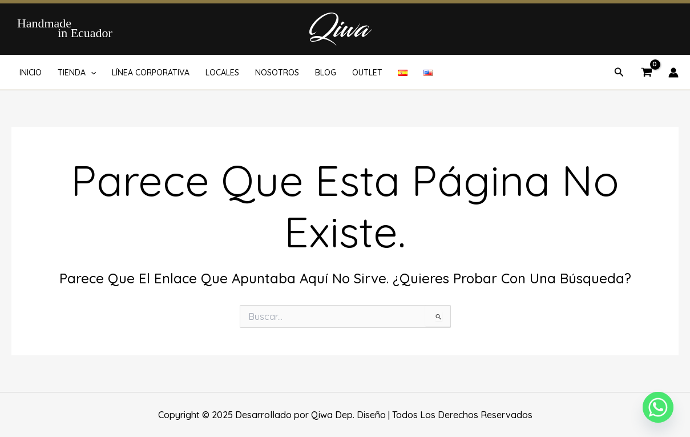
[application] (91, 72)
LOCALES (222, 72)
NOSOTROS (277, 72)
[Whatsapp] (658, 407)
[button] (619, 72)
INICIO (30, 72)
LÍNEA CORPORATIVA (150, 72)
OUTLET (367, 72)
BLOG (325, 72)
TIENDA (77, 72)
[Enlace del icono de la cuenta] (673, 72)
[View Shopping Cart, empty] (646, 73)
